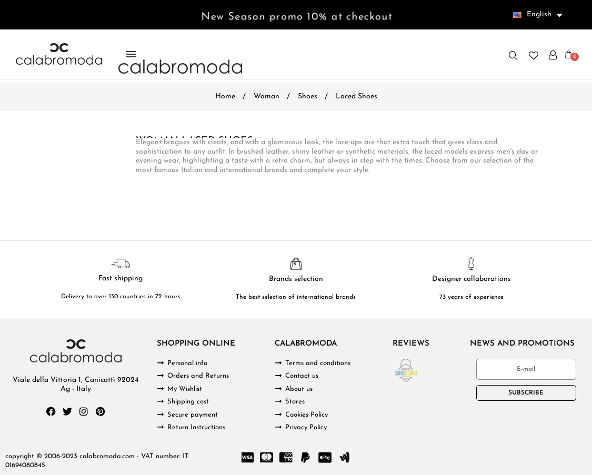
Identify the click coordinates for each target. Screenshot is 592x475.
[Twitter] (67, 411)
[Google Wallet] (344, 457)
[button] (513, 55)
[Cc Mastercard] (267, 457)
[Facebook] (51, 411)
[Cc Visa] (247, 457)
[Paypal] (306, 457)
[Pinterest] (100, 411)
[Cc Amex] (286, 457)
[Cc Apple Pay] (325, 457)
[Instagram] (83, 411)
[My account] (553, 55)
